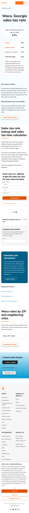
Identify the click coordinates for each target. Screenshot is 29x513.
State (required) (6, 192)
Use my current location (10, 203)
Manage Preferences (14, 498)
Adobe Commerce (6, 436)
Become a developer (7, 419)
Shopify (3, 450)
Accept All (14, 491)
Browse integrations (6, 459)
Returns (17, 402)
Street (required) (6, 181)
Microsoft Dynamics (6, 439)
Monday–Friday (19, 444)
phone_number (19, 436)
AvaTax (17, 399)
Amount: (4, 238)
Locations (4, 425)
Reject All (14, 495)
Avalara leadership (6, 410)
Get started (19, 3)
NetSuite (4, 442)
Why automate (5, 400)
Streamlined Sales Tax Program (7, 404)
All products (18, 411)
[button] (14, 336)
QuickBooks (4, 445)
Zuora (3, 456)
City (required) (5, 187)
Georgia (7, 43)
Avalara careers (5, 413)
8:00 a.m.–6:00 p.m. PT (21, 440)
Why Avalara (4, 397)
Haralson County (10, 47)
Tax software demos (20, 405)
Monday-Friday (19, 438)
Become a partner (6, 416)
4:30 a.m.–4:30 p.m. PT (21, 446)
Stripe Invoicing (5, 453)
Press (3, 422)
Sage (3, 447)
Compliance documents (21, 408)
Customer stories (6, 407)
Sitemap (4, 428)
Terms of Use (16, 479)
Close (15, 488)
